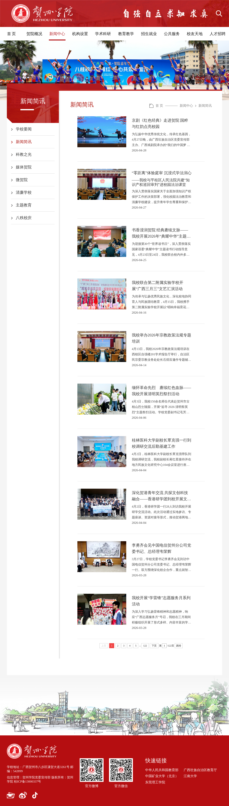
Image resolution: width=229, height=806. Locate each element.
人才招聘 (217, 34)
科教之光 (24, 154)
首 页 (11, 34)
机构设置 (80, 34)
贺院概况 (34, 34)
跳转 (178, 645)
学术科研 (103, 34)
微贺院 (22, 180)
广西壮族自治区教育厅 (200, 770)
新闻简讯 (24, 142)
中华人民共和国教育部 (161, 770)
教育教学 (126, 34)
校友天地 (195, 34)
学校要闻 (24, 129)
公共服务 (172, 34)
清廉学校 (24, 192)
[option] (114, 70)
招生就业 (149, 34)
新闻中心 (57, 34)
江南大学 (190, 776)
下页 (154, 645)
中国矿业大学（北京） (161, 776)
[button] (11, 71)
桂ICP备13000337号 (32, 781)
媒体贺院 (24, 167)
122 (145, 645)
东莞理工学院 (155, 782)
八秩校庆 (24, 218)
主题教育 (24, 205)
